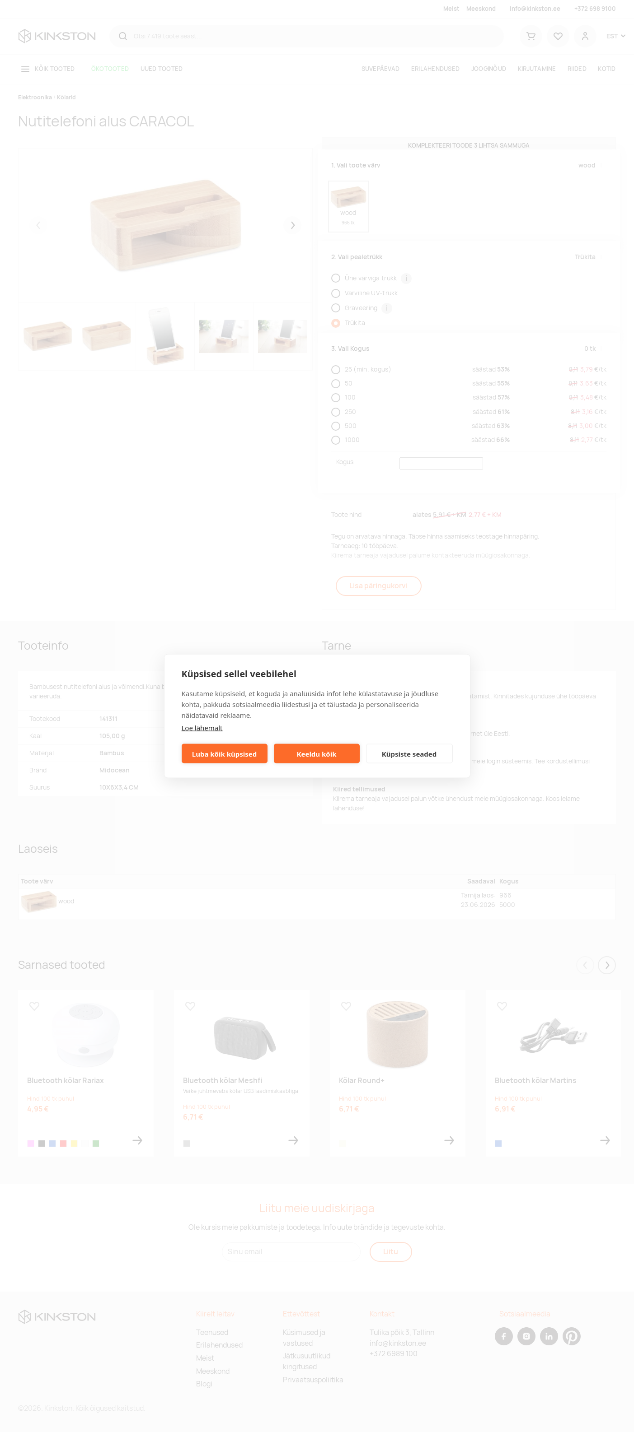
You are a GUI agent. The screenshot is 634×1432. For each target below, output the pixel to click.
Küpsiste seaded (409, 753)
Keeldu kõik (317, 753)
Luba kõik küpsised (224, 753)
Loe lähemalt (202, 727)
